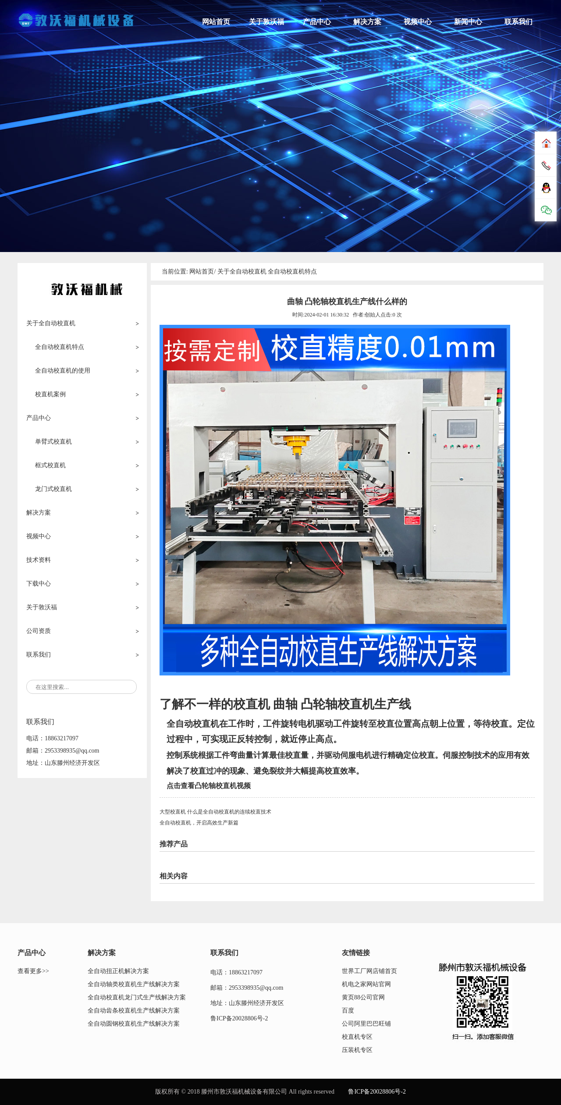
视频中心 (418, 21)
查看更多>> (33, 971)
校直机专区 (357, 1037)
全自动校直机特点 (292, 271)
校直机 (253, 704)
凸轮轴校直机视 (219, 786)
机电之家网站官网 (366, 984)
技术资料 (38, 560)
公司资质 (38, 631)
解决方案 (367, 21)
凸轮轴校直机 (337, 704)
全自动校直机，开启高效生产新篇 (199, 823)
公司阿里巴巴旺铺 (366, 1023)
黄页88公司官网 (363, 997)
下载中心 (38, 583)
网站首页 (216, 21)
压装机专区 (357, 1050)
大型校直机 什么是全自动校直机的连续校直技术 (215, 812)
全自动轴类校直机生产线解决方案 (134, 984)
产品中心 (317, 21)
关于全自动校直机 (50, 323)
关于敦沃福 (266, 21)
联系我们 (518, 21)
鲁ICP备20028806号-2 (239, 1018)
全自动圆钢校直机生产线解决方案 (134, 1023)
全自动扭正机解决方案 (118, 971)
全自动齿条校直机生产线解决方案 (134, 1010)
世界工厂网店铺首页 (369, 971)
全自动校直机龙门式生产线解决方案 (137, 997)
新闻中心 (468, 21)
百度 (348, 1010)
